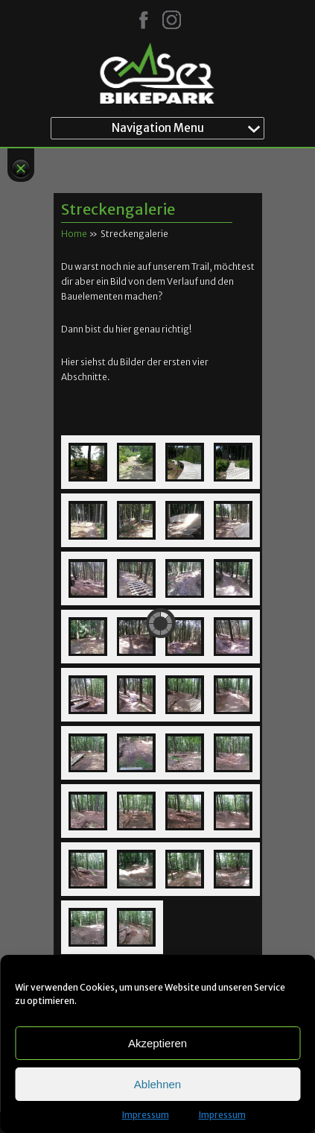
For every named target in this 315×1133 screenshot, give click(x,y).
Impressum (145, 1114)
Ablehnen (157, 1084)
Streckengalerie (118, 209)
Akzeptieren (157, 1043)
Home (74, 233)
